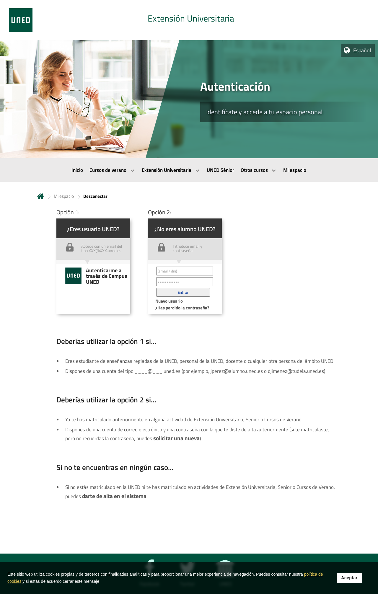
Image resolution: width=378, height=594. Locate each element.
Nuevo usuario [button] (169, 301)
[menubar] (189, 170)
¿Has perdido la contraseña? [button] (182, 307)
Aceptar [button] (349, 580)
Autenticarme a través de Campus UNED (106, 276)
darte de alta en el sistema (114, 496)
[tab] (189, 20)
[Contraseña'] (184, 281)
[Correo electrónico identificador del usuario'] (184, 271)
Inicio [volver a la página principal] (41, 196)
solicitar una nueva (176, 438)
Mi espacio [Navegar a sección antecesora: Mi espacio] (64, 196)
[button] (183, 292)
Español (362, 50)
